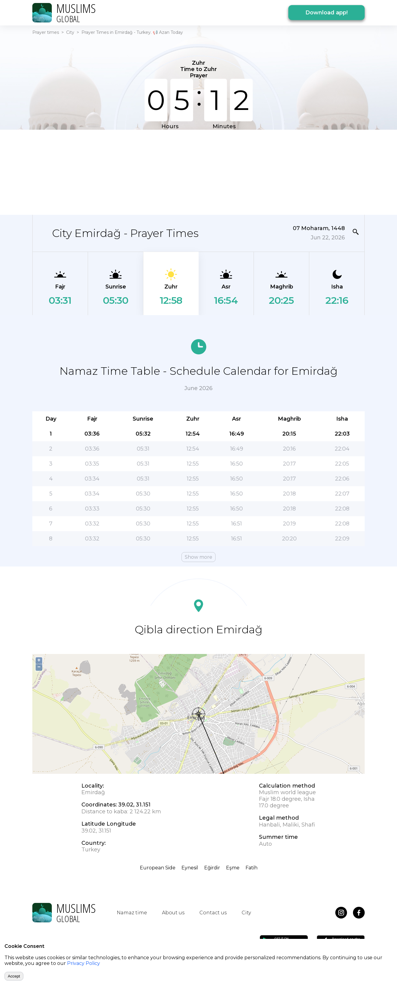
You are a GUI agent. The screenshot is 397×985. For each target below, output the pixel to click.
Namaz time (132, 912)
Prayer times (45, 32)
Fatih (251, 868)
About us (173, 912)
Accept (14, 976)
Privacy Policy (83, 963)
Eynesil (189, 868)
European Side (157, 868)
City (70, 32)
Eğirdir (212, 868)
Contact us (213, 912)
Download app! (326, 12)
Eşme (233, 868)
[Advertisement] (198, 172)
